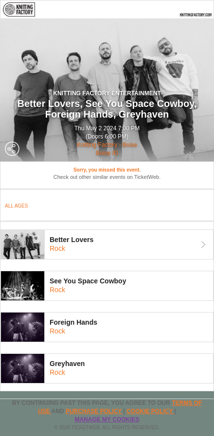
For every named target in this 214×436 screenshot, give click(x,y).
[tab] (107, 244)
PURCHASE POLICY (94, 411)
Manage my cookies (106, 419)
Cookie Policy (150, 411)
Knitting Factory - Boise (107, 144)
